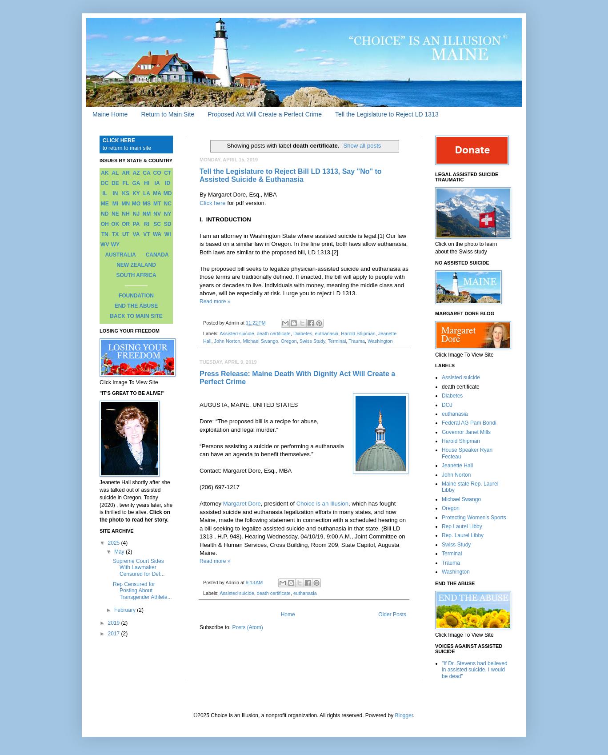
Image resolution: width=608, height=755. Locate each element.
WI (167, 234)
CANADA (157, 255)
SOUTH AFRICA (136, 275)
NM (147, 214)
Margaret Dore (242, 503)
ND (104, 214)
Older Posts (392, 614)
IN (115, 193)
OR (126, 224)
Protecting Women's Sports (474, 517)
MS (147, 204)
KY (136, 193)
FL (126, 183)
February (125, 610)
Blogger (404, 715)
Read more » (215, 301)
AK (104, 173)
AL (115, 173)
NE (115, 214)
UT (125, 234)
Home (288, 614)
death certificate (274, 333)
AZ (136, 173)
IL (104, 193)
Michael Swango (260, 341)
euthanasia (327, 333)
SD (168, 224)
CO (157, 173)
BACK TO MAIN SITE (136, 316)
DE (115, 183)
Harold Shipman (358, 333)
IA (157, 183)
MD (168, 193)
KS (126, 193)
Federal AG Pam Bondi (469, 423)
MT (157, 204)
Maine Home (110, 114)
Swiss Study (312, 341)
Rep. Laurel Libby (463, 535)
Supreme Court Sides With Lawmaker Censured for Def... (138, 567)
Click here (213, 203)
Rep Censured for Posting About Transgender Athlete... (142, 590)
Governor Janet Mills (466, 432)
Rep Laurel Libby (462, 526)
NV (157, 214)
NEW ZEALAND (136, 265)
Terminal (337, 341)
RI (146, 224)
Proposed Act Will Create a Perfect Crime (265, 114)
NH (125, 214)
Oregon (289, 341)
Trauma (356, 341)
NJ (136, 214)
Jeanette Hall (457, 465)
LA (146, 193)
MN (126, 204)
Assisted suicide (237, 333)
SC (157, 224)
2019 (114, 623)
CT (167, 173)
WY (115, 244)
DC (104, 183)
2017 (114, 634)
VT (146, 234)
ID (167, 183)
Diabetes (302, 333)
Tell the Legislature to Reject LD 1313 (387, 114)
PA (136, 224)
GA (136, 183)
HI (146, 183)
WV (104, 244)
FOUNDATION (136, 296)
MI (115, 204)
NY (168, 214)
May (120, 552)
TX (115, 234)
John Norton (227, 341)
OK (115, 224)
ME (105, 204)
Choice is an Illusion (322, 503)
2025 (114, 543)
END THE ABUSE (136, 306)
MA (157, 193)
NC (168, 204)
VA (136, 234)
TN (104, 234)
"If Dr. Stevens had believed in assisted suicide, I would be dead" (475, 669)
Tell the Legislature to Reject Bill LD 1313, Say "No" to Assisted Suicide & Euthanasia (291, 175)
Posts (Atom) (247, 627)
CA (146, 173)
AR (125, 173)
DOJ (447, 405)
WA (157, 234)
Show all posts (362, 145)
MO (136, 204)
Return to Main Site (167, 114)
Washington (380, 341)
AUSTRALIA (120, 255)
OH (105, 224)
